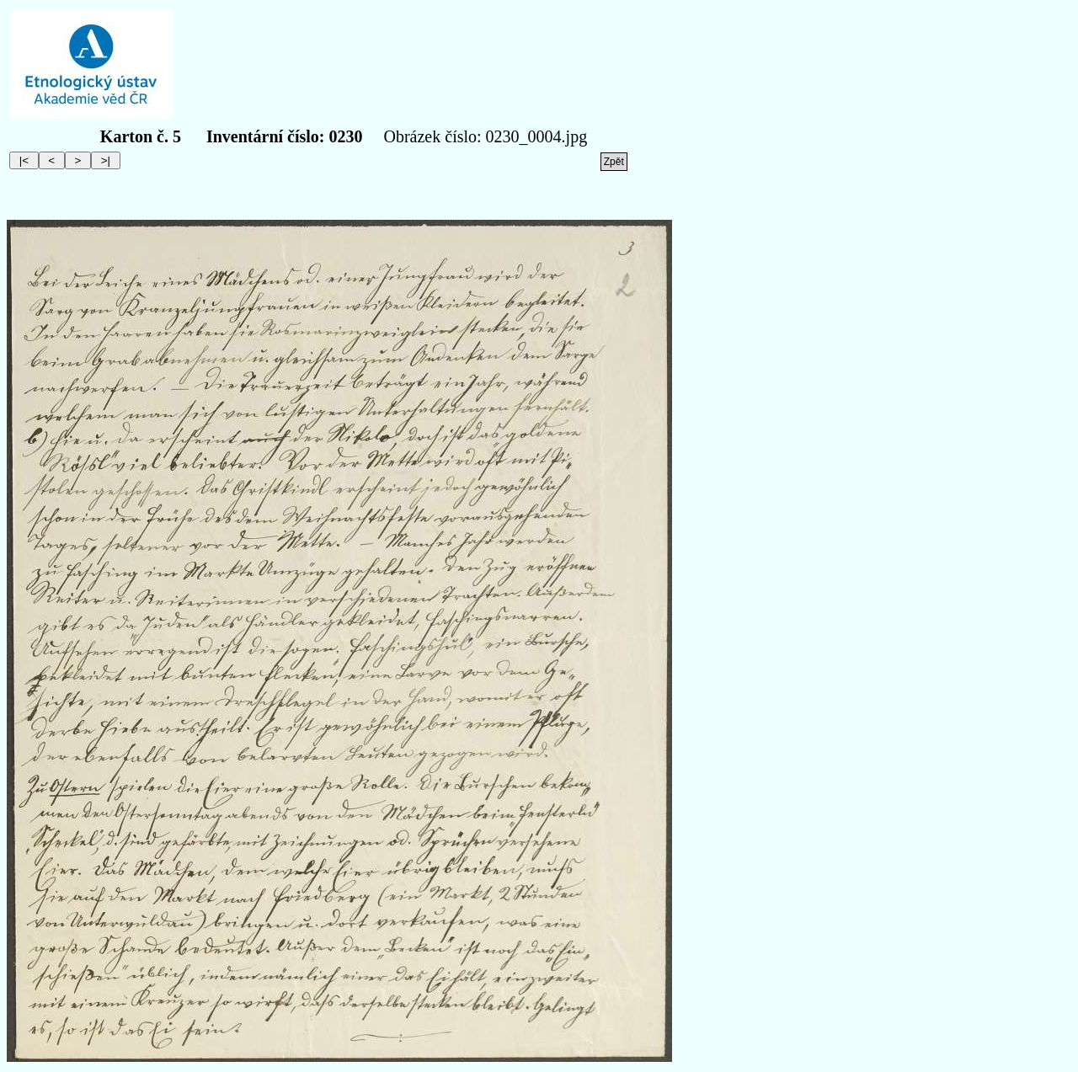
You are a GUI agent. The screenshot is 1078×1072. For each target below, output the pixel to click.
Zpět (614, 162)
